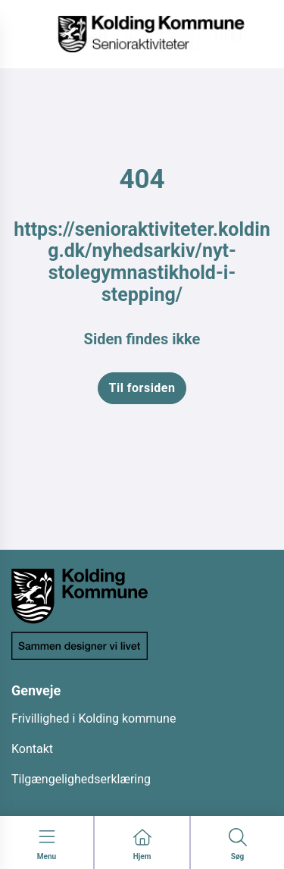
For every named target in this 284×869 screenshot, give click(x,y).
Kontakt (32, 749)
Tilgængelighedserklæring (81, 779)
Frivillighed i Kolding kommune (93, 718)
